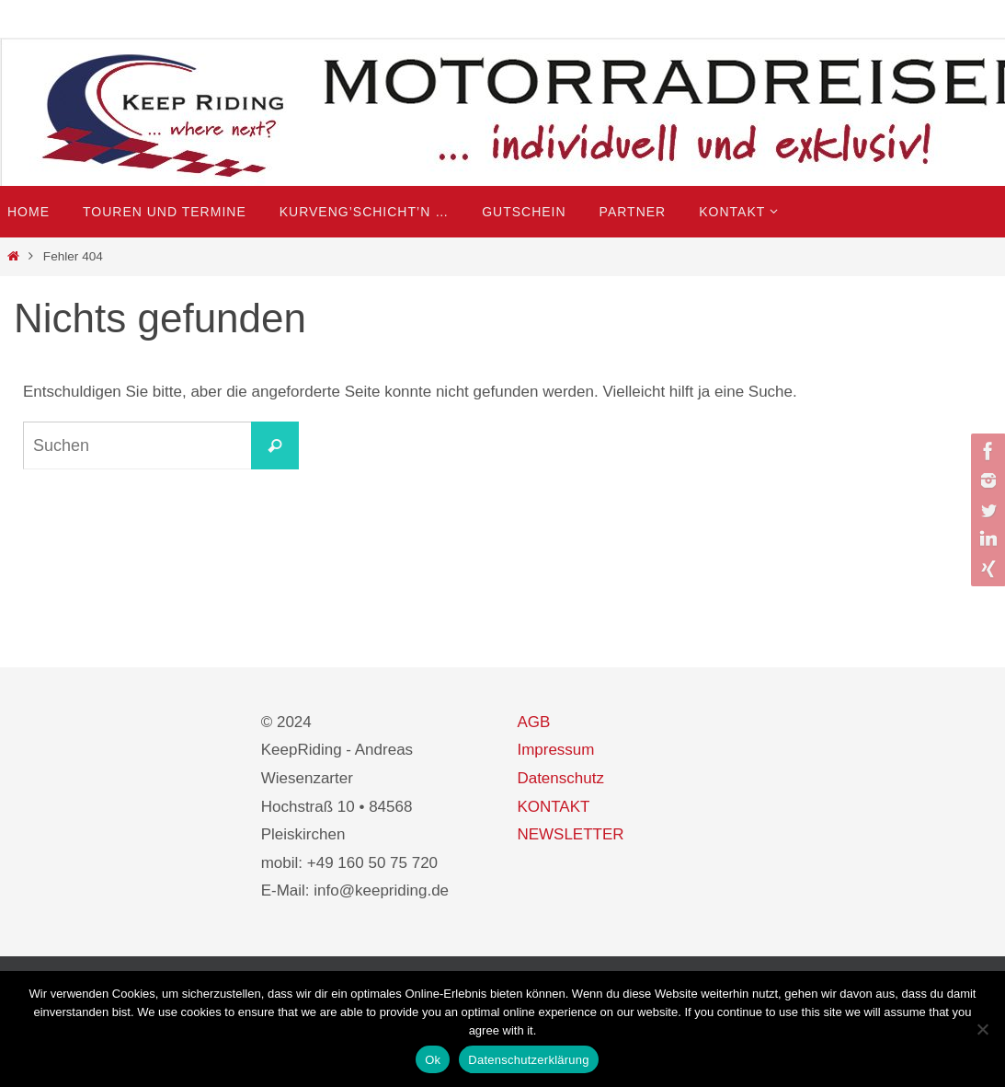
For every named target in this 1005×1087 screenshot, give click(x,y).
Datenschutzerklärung (528, 1060)
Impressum (555, 749)
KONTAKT (553, 806)
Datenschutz (560, 778)
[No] (982, 1029)
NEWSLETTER (570, 834)
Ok (432, 1060)
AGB (533, 722)
